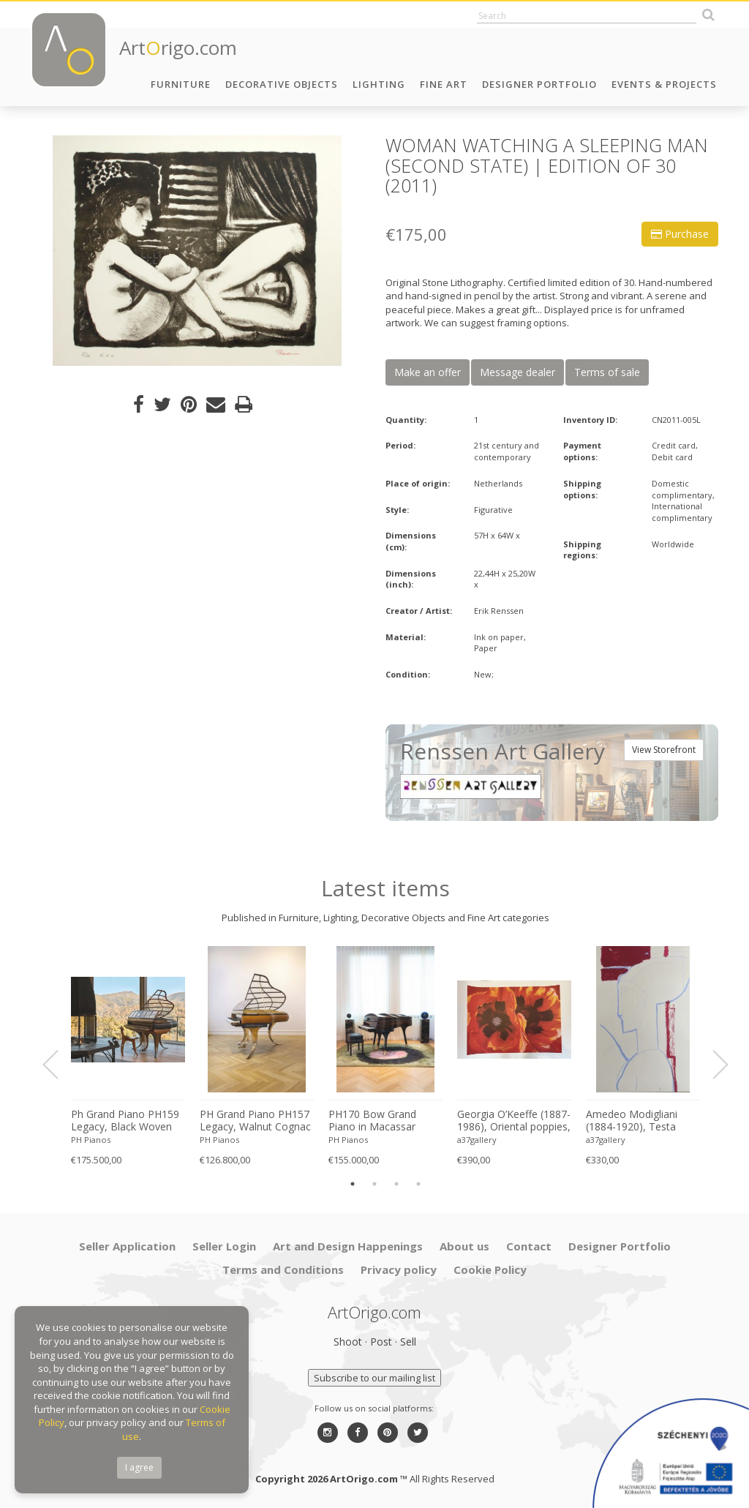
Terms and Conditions (283, 1269)
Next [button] (711, 1064)
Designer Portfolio (539, 84)
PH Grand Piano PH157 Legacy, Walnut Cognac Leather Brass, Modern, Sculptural (256, 1121)
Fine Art (443, 84)
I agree (139, 1467)
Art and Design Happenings (348, 1246)
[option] (197, 250)
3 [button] (396, 1184)
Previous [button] (59, 1064)
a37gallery (477, 1139)
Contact (529, 1246)
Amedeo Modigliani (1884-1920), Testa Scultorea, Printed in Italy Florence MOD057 (641, 1121)
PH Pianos (90, 1139)
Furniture (181, 84)
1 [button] (352, 1184)
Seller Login (224, 1246)
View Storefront (664, 749)
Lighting (379, 84)
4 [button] (418, 1184)
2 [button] (374, 1184)
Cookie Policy (490, 1269)
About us (464, 1246)
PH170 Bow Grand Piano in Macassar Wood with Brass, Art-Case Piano (380, 1121)
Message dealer (517, 372)
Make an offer (427, 372)
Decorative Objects (281, 84)
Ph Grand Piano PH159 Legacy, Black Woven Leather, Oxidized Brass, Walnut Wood (125, 1121)
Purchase (680, 234)
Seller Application (127, 1246)
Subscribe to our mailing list (374, 1377)
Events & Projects (664, 84)
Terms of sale (607, 372)
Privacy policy (399, 1269)
